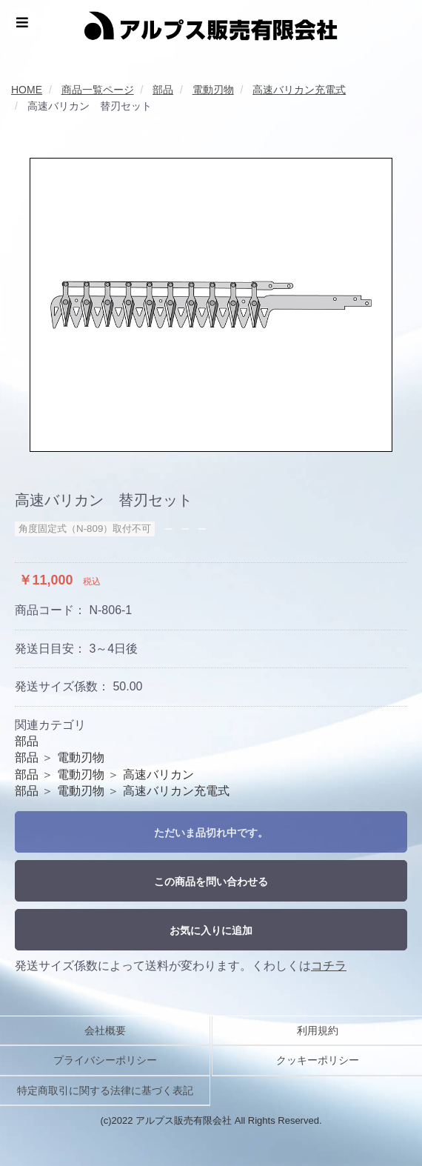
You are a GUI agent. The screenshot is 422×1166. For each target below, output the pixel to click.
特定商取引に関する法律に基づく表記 (105, 1090)
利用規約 (317, 1030)
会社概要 (105, 1030)
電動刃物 (80, 757)
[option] (211, 305)
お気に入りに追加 (211, 930)
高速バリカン (158, 774)
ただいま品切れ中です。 (211, 833)
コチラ (328, 965)
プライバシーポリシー (105, 1060)
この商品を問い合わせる (211, 881)
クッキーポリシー (317, 1060)
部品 (26, 741)
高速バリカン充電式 (176, 790)
